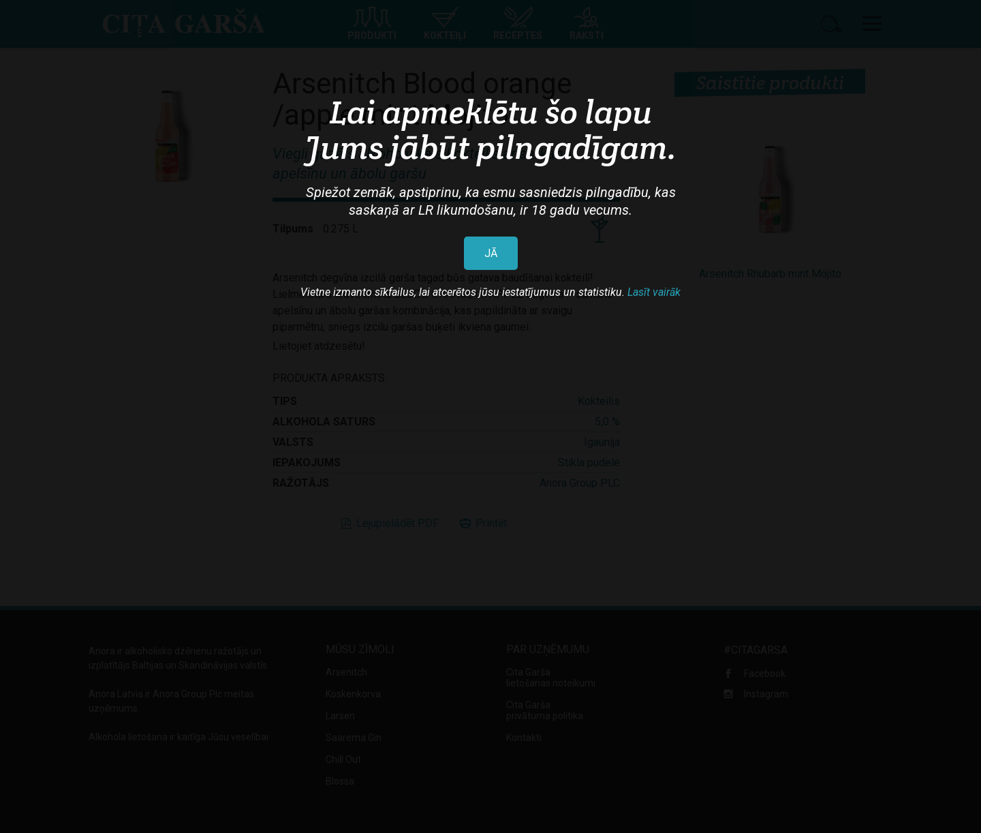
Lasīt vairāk (654, 292)
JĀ (490, 253)
